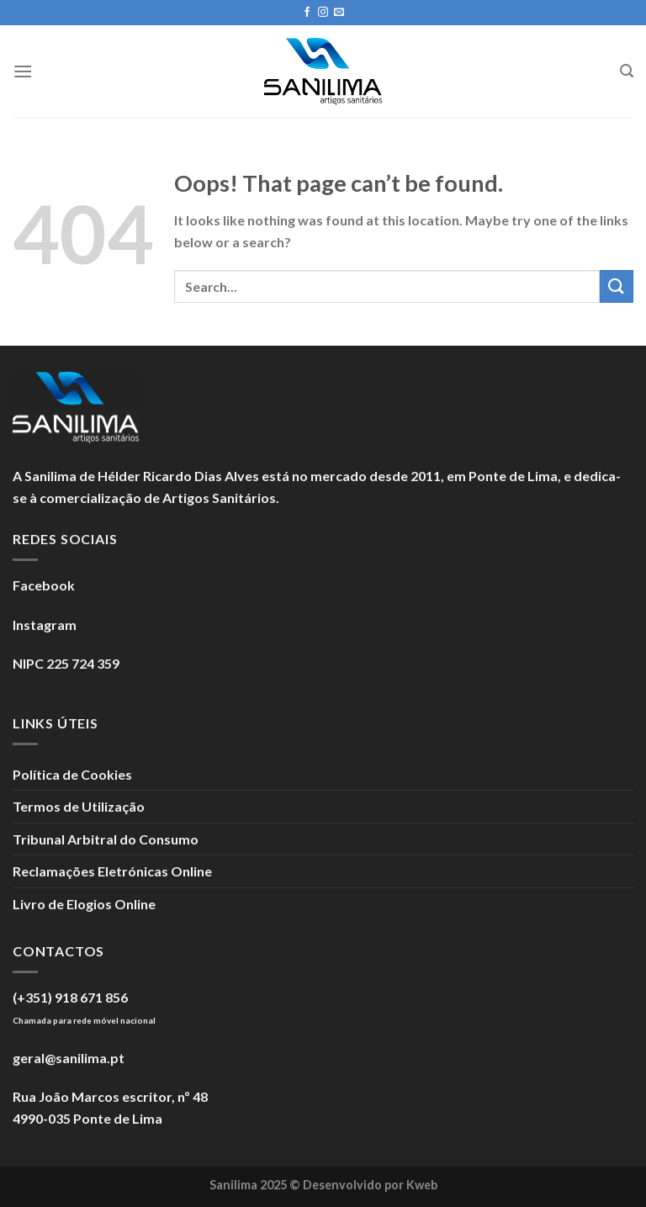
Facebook (44, 585)
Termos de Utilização (79, 806)
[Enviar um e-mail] (339, 13)
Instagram (45, 625)
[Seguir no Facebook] (307, 13)
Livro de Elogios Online (84, 904)
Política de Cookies (72, 774)
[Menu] (23, 71)
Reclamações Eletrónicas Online (112, 871)
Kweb (421, 1185)
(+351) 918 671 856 (70, 997)
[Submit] (616, 286)
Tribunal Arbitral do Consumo (106, 839)
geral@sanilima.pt (68, 1058)
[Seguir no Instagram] (323, 13)
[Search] (626, 71)
